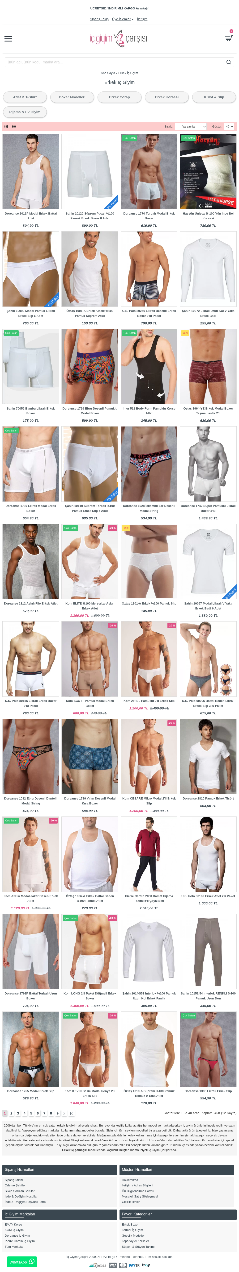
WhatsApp (21, 1261)
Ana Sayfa (108, 73)
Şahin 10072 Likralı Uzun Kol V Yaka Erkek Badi (208, 313)
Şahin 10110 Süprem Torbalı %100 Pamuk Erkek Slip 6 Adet (90, 508)
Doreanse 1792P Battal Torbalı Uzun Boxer (31, 996)
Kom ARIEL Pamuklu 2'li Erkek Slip (149, 701)
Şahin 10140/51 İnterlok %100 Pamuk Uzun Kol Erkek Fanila (149, 996)
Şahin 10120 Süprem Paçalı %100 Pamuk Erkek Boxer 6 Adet (90, 216)
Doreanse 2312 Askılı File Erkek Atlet (31, 603)
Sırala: (168, 126)
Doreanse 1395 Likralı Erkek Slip (208, 1091)
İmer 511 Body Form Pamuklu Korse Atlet (149, 411)
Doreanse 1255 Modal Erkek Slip (30, 1091)
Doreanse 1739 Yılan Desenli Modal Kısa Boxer (89, 801)
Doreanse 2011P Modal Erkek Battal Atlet (31, 216)
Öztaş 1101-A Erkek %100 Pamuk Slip (149, 603)
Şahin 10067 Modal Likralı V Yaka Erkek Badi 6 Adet (208, 606)
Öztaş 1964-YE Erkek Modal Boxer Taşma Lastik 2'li (208, 411)
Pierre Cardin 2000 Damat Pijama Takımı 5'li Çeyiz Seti (149, 898)
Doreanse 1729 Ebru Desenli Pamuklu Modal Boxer (89, 411)
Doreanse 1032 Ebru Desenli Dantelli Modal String (30, 801)
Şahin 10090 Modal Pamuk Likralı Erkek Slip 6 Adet (31, 313)
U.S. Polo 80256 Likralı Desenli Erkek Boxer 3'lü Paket (149, 313)
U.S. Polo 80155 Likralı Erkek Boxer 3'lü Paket (30, 703)
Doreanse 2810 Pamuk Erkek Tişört (208, 798)
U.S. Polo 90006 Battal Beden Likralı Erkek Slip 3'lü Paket (208, 703)
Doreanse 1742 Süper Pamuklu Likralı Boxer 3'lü (208, 508)
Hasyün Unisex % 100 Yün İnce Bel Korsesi (208, 216)
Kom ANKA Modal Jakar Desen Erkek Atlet (31, 898)
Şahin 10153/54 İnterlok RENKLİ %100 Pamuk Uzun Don (208, 996)
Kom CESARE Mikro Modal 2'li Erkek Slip (149, 801)
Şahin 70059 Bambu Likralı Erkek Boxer (31, 411)
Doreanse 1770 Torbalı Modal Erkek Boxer (149, 216)
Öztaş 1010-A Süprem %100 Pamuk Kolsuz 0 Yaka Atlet (149, 1093)
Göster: (217, 126)
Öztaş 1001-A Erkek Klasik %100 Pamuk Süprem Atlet (89, 313)
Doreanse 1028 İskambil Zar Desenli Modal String (149, 508)
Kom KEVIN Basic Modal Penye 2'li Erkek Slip (89, 1093)
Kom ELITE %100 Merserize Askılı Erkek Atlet (90, 606)
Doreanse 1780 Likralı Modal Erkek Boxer (30, 508)
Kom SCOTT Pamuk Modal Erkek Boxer (90, 703)
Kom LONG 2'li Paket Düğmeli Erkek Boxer (90, 996)
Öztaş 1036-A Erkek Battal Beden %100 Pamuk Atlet (90, 898)
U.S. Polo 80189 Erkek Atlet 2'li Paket (208, 896)
